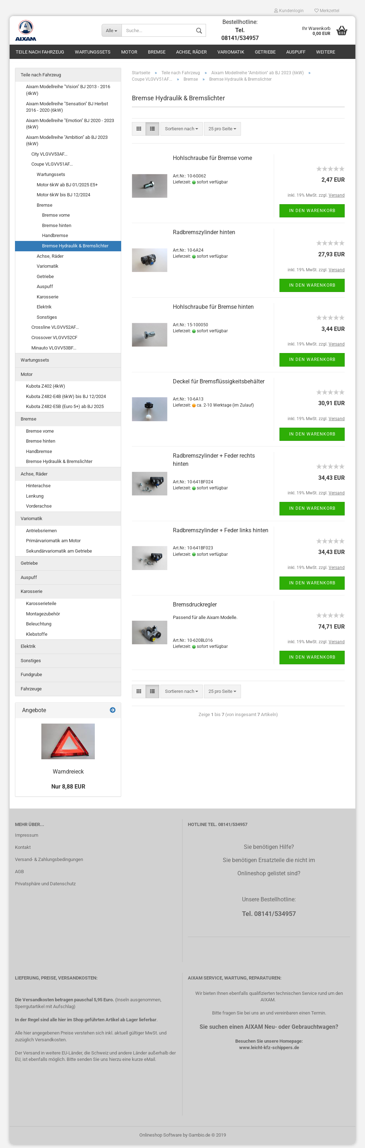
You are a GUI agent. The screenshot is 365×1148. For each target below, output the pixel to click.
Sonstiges (47, 320)
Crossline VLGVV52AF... (55, 331)
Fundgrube (31, 678)
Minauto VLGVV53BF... (53, 351)
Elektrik (44, 310)
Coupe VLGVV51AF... (52, 168)
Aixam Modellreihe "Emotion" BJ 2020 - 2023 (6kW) (70, 127)
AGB (19, 875)
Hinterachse (38, 489)
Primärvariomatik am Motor (53, 544)
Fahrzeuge (31, 692)
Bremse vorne (56, 218)
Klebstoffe (36, 637)
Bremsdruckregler (195, 608)
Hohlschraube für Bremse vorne (212, 161)
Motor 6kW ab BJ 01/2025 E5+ (67, 188)
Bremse (156, 52)
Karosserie (47, 300)
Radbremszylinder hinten (204, 236)
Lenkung (34, 499)
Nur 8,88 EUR (68, 790)
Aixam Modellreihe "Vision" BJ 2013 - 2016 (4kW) (68, 94)
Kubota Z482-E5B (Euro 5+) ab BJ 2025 (65, 410)
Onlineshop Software (160, 1138)
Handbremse (55, 239)
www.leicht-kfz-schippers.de (269, 1051)
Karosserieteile (41, 607)
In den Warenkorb (312, 214)
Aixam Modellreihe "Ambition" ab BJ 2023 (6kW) (67, 144)
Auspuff (295, 52)
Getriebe (265, 52)
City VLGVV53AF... (49, 157)
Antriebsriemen (41, 534)
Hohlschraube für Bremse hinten (213, 310)
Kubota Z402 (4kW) (45, 389)
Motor (129, 52)
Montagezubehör (43, 617)
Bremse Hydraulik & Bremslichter (75, 249)
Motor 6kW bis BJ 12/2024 (63, 198)
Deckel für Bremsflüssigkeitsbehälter (218, 385)
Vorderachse (39, 510)
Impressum (26, 838)
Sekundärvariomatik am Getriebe (59, 554)
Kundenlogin (289, 10)
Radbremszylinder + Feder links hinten (220, 533)
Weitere (325, 52)
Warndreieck (68, 775)
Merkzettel (326, 10)
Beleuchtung (38, 627)
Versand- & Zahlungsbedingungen (49, 863)
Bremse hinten (56, 229)
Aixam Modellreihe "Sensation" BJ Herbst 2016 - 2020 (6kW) (67, 111)
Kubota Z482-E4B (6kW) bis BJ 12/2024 (66, 400)
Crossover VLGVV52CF (54, 341)
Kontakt (23, 851)
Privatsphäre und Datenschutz (45, 887)
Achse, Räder (191, 52)
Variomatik (230, 52)
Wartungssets (92, 52)
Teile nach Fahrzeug (40, 52)
